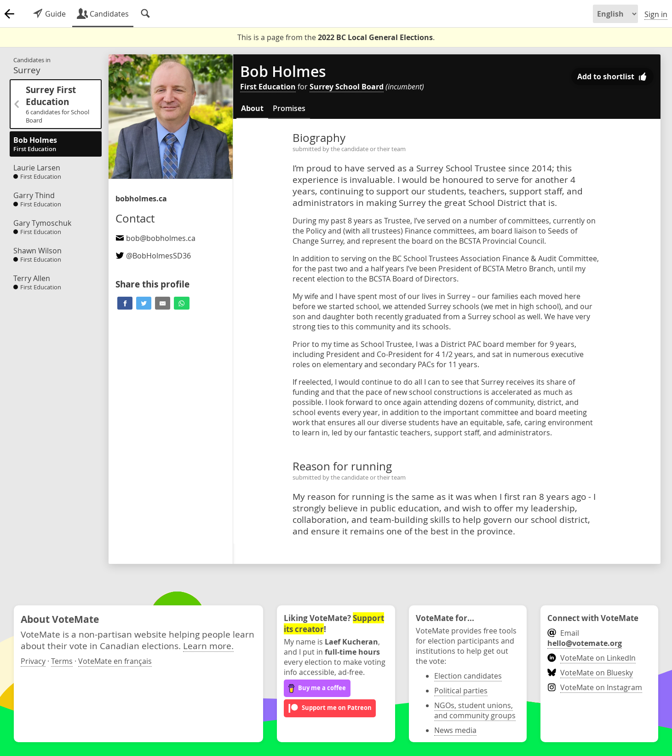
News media (455, 730)
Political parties (461, 691)
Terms (62, 661)
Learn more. (208, 645)
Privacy (33, 661)
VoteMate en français (115, 661)
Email (584, 638)
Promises (289, 108)
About (252, 108)
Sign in (655, 14)
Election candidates (468, 676)
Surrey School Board (347, 87)
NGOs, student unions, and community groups (475, 710)
